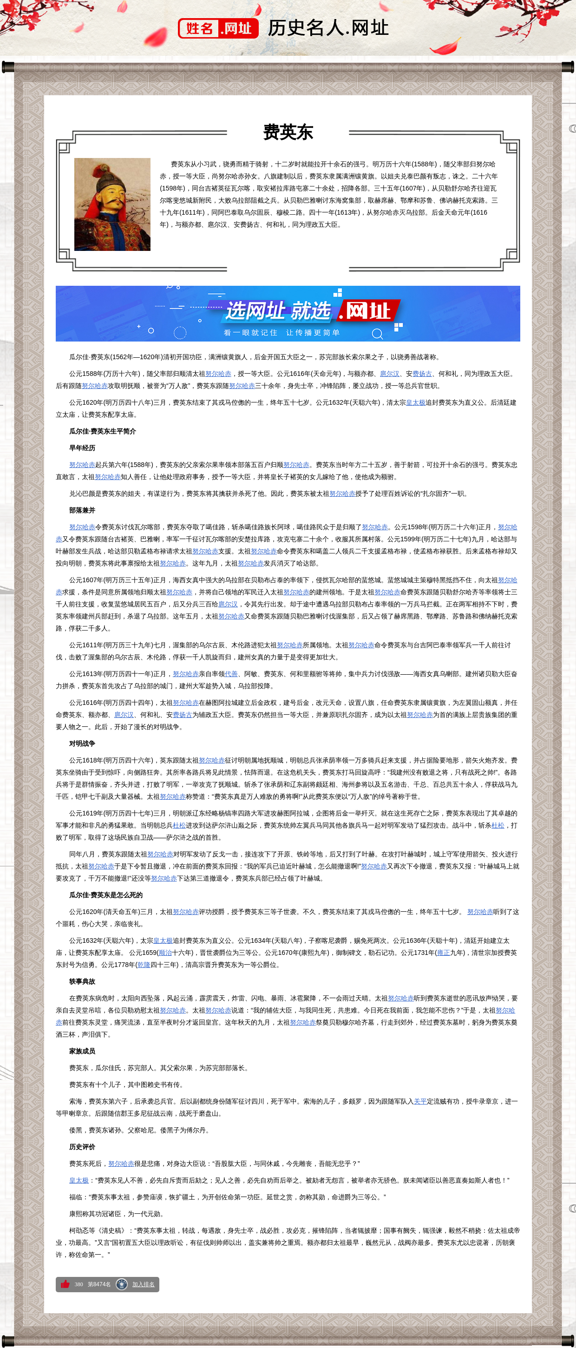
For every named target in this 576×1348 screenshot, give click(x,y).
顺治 (165, 952)
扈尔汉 (389, 373)
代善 (231, 673)
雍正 (443, 952)
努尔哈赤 (218, 373)
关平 (420, 1101)
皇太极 (415, 402)
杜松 (179, 825)
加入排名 (143, 1284)
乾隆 (144, 964)
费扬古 (422, 373)
